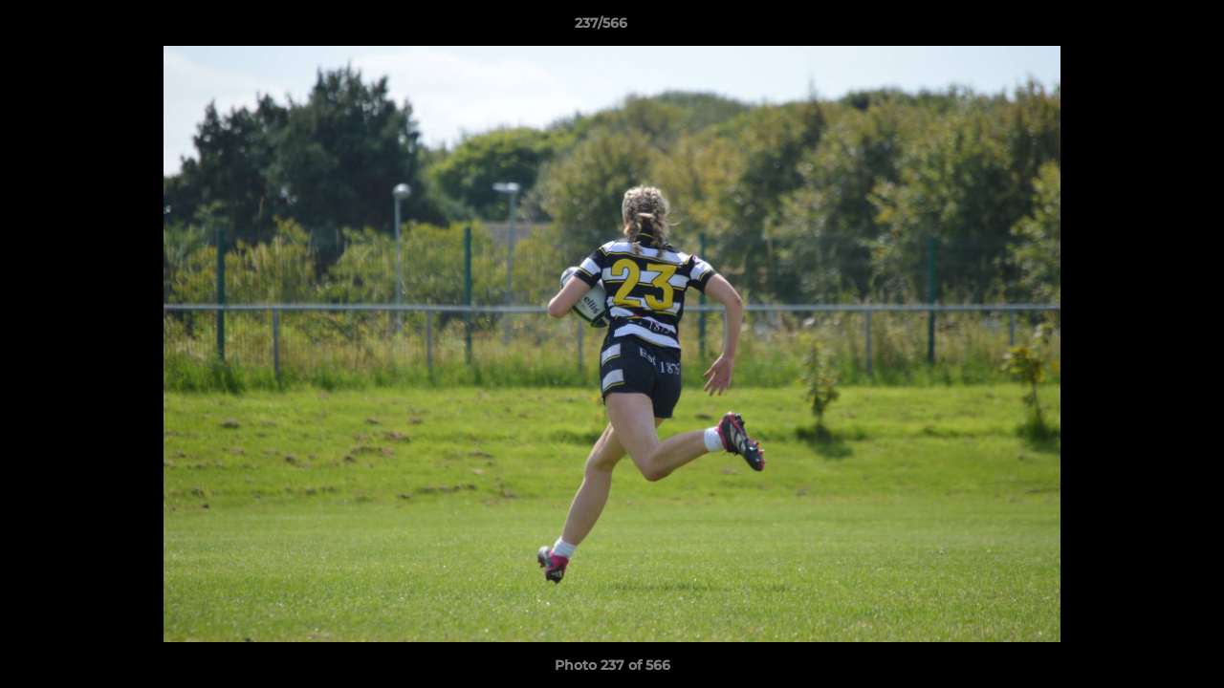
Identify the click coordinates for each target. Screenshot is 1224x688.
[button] (1143, 27)
